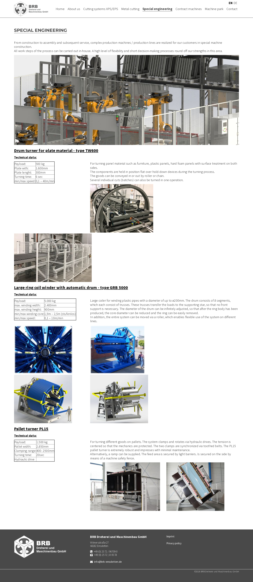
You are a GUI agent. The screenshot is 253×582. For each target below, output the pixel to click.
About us (74, 9)
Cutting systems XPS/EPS (100, 9)
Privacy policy (174, 543)
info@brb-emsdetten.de (108, 561)
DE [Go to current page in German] (235, 3)
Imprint (170, 536)
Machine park (214, 9)
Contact (231, 9)
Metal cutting (130, 9)
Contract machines (189, 9)
